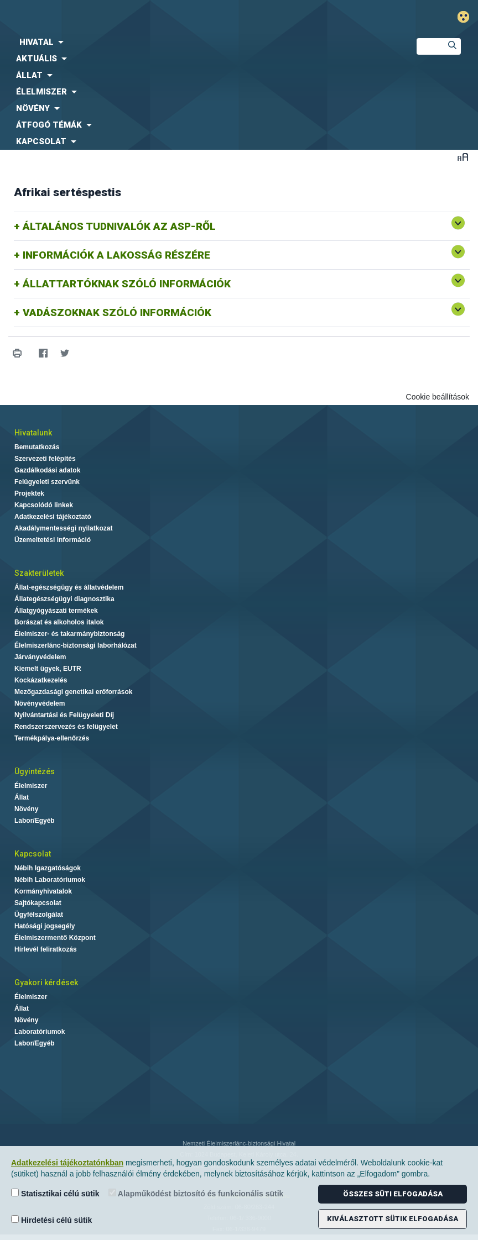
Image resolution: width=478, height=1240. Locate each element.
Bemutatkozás (36, 447)
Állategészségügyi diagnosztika (64, 599)
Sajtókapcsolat (37, 903)
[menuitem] (199, 42)
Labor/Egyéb (34, 820)
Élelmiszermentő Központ (55, 938)
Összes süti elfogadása (393, 1194)
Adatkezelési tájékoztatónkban (67, 1162)
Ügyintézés (34, 771)
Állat (21, 797)
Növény (26, 809)
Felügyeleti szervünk (47, 482)
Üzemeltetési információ (52, 540)
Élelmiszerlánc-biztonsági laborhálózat (75, 645)
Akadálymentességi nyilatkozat (63, 528)
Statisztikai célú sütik (55, 1193)
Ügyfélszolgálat (38, 914)
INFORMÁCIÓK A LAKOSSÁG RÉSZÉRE (116, 255)
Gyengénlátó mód (468, 17)
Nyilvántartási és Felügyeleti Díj (64, 715)
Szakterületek (39, 573)
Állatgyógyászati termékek (56, 610)
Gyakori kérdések (46, 982)
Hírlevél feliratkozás (45, 949)
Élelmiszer (30, 786)
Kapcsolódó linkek (43, 505)
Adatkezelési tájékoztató (52, 517)
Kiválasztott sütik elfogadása (392, 1219)
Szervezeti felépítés (45, 459)
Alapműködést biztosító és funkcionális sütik (196, 1193)
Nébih (159, 17)
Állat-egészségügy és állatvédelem (68, 587)
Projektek (29, 493)
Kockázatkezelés (40, 680)
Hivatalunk (33, 432)
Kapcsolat (32, 853)
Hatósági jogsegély (44, 926)
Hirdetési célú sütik (51, 1220)
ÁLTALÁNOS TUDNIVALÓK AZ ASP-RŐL (119, 226)
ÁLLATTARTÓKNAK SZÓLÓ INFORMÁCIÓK (127, 283)
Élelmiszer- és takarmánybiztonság (69, 634)
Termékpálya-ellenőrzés (51, 738)
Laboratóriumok (39, 1032)
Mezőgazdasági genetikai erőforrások (73, 692)
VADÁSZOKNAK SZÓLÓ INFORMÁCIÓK (117, 312)
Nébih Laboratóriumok (49, 880)
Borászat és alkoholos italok (58, 622)
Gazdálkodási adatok (47, 470)
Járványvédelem (40, 657)
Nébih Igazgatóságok (47, 868)
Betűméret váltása (463, 157)
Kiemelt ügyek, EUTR (47, 668)
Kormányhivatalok (43, 891)
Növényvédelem (39, 703)
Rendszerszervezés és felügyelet (66, 727)
